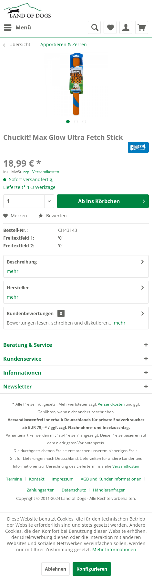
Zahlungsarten (41, 490)
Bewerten (52, 215)
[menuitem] (17, 27)
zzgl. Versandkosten (41, 171)
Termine (14, 479)
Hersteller (18, 287)
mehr (12, 271)
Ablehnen (55, 569)
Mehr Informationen (114, 549)
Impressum (63, 479)
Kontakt (37, 479)
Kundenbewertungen (30, 313)
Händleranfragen (109, 490)
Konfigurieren (91, 569)
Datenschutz (74, 490)
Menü (17, 26)
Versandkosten (111, 404)
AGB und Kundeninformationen (111, 479)
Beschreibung (22, 262)
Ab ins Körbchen (111, 200)
